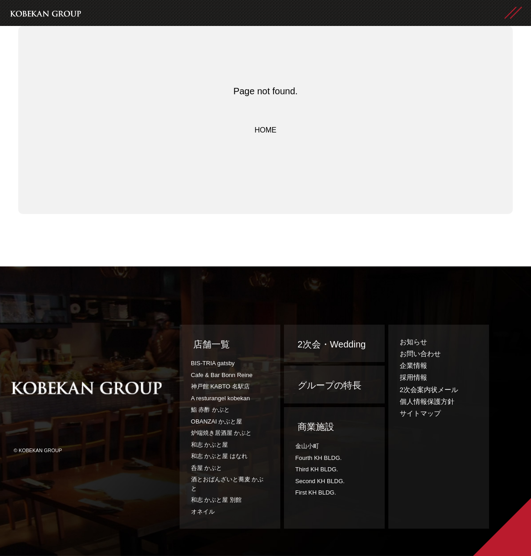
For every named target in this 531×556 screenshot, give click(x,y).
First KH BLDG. (315, 492)
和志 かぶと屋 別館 (216, 499)
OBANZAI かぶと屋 (216, 421)
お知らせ (413, 342)
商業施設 (316, 427)
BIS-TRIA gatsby (213, 363)
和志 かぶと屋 (209, 444)
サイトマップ (420, 413)
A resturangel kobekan (220, 398)
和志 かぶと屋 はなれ (219, 456)
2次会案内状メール (429, 389)
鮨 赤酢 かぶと (210, 409)
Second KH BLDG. (320, 481)
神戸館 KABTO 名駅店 (220, 386)
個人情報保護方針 (427, 401)
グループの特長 (329, 385)
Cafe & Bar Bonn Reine (222, 375)
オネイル (203, 511)
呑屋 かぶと (206, 467)
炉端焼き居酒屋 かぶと (221, 432)
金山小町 (307, 446)
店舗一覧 (211, 344)
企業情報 (413, 365)
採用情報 (413, 377)
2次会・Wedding (332, 344)
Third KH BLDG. (316, 469)
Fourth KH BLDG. (318, 457)
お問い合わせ (420, 353)
